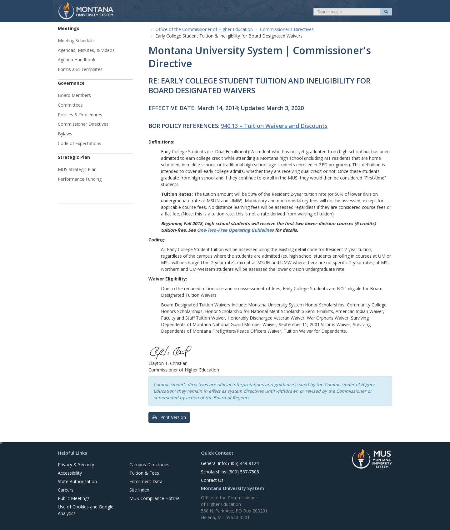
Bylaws (65, 134)
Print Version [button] (169, 417)
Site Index (139, 490)
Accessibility (70, 473)
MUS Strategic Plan (77, 169)
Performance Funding (80, 179)
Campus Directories (149, 464)
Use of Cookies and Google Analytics (85, 510)
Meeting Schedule (76, 40)
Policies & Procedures (80, 115)
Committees (70, 105)
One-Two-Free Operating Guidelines (235, 230)
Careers (65, 490)
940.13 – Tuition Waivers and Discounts (274, 125)
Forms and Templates (80, 69)
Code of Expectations (79, 143)
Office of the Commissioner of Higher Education (204, 29)
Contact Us (212, 480)
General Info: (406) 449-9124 (230, 463)
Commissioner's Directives (287, 29)
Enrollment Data (145, 481)
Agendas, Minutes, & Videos (86, 50)
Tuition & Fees (144, 473)
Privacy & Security (76, 464)
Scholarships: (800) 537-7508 (230, 472)
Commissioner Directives (83, 124)
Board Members (74, 95)
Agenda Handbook (76, 60)
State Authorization (77, 481)
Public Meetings (74, 498)
